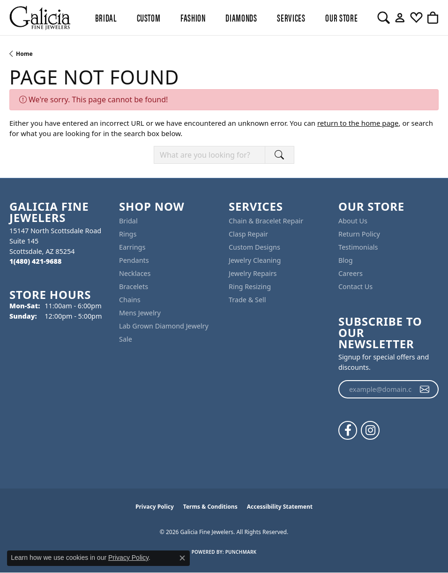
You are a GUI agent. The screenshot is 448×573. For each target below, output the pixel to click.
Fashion (192, 17)
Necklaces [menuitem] (134, 273)
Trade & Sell (247, 299)
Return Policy (359, 233)
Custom (149, 17)
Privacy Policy (154, 507)
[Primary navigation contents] (224, 17)
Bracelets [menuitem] (133, 286)
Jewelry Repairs (252, 273)
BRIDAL (106, 17)
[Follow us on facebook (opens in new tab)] (347, 430)
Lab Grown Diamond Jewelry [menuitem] (164, 325)
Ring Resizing (250, 286)
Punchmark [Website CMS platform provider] (241, 552)
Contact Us (355, 286)
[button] (383, 17)
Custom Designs (254, 247)
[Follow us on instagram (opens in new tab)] (370, 430)
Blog (345, 260)
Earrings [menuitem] (132, 247)
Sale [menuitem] (125, 339)
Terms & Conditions (210, 507)
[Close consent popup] (182, 558)
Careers (350, 273)
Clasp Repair (248, 233)
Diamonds (241, 17)
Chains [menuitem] (130, 299)
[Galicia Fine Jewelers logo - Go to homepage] (40, 17)
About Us (352, 220)
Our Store (341, 17)
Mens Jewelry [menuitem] (140, 312)
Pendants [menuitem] (134, 260)
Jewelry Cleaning (255, 260)
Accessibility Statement (280, 507)
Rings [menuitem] (127, 233)
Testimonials (358, 247)
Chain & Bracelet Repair (266, 220)
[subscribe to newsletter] (425, 389)
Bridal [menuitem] (128, 220)
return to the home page (358, 123)
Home (24, 54)
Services (291, 17)
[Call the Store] (35, 261)
